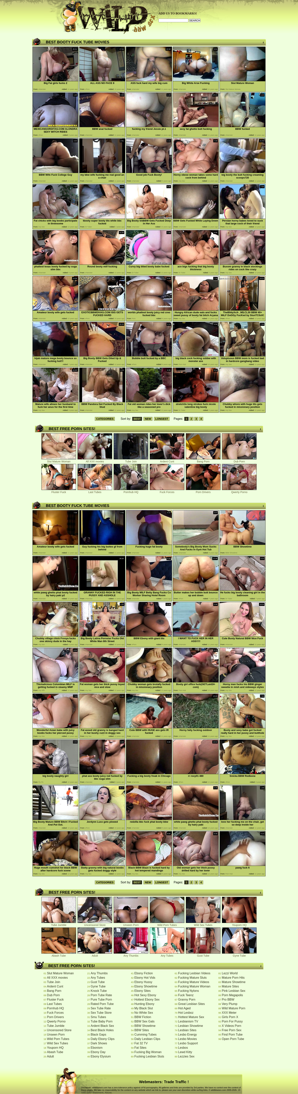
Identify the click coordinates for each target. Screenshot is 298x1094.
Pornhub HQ (131, 491)
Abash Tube (58, 954)
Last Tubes (95, 491)
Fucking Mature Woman (194, 986)
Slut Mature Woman (58, 460)
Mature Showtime (234, 982)
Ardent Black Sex (102, 1025)
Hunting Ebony (144, 1004)
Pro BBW (228, 999)
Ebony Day (98, 1052)
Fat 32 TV (141, 1043)
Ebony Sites (142, 990)
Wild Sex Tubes (203, 924)
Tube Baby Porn (102, 1021)
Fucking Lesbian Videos (194, 973)
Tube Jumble (58, 924)
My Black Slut (143, 1008)
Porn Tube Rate (101, 995)
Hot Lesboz (185, 1012)
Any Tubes (167, 954)
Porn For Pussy (232, 1021)
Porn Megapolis (232, 995)
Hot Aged (184, 1008)
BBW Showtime (144, 1025)
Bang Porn (203, 460)
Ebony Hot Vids (144, 977)
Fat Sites (140, 1047)
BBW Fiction (142, 1017)
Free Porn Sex (231, 1030)
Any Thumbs (131, 954)
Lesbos (183, 1047)
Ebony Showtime (145, 986)
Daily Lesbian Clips (147, 1039)
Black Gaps (98, 1034)
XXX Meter (229, 1012)
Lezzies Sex (186, 1056)
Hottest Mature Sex (191, 1017)
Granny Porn (186, 999)
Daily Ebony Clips (102, 1039)
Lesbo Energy (187, 1034)
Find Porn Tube (232, 1034)
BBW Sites (141, 1030)
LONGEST (161, 418)
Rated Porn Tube (102, 1004)
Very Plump (229, 1004)
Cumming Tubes (145, 1034)
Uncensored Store (95, 924)
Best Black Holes (102, 1030)
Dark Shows (99, 1043)
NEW (148, 418)
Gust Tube (203, 954)
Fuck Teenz (186, 995)
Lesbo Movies (187, 1039)
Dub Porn (239, 460)
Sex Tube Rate (101, 1008)
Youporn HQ (239, 924)
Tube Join (131, 460)
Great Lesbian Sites (191, 1004)
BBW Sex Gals (144, 1021)
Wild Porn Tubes (167, 924)
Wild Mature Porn (233, 1008)
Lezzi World (230, 973)
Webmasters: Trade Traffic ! (164, 1082)
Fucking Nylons (188, 990)
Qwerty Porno (239, 491)
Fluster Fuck (58, 491)
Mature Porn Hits (233, 977)
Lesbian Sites (187, 1030)
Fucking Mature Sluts (192, 977)
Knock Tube (99, 990)
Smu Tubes (98, 1017)
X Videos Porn (231, 1025)
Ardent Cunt (167, 460)
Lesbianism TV (188, 1021)
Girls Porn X (230, 1017)
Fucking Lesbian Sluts (149, 1056)
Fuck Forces (167, 491)
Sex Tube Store (101, 1012)
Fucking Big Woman (148, 1052)
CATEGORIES (105, 418)
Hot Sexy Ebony (145, 995)
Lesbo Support (188, 1043)
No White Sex (143, 1012)
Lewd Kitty (185, 1052)
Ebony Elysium (101, 1056)
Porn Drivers (203, 491)
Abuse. (108, 1092)
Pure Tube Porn (101, 999)
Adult (95, 954)
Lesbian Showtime (190, 1025)
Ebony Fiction (143, 973)
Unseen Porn (131, 924)
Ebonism (96, 1047)
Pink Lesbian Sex (233, 990)
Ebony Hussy (143, 982)
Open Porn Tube (233, 1039)
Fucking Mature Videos (193, 982)
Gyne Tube (239, 954)
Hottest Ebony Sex (147, 999)
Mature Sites (230, 986)
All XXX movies (95, 460)
